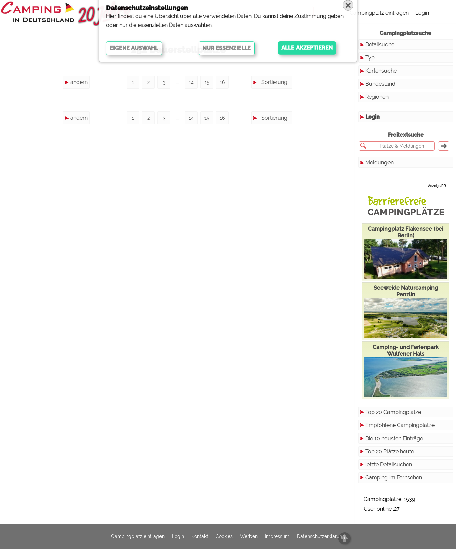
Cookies (224, 536)
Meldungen (379, 162)
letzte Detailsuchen (388, 464)
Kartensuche (381, 70)
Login (422, 13)
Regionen (377, 97)
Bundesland (380, 84)
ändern (79, 82)
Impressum (277, 536)
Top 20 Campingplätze (393, 412)
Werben (249, 536)
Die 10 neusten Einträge (394, 438)
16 (222, 82)
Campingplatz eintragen (379, 13)
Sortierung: (274, 82)
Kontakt (199, 536)
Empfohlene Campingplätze (400, 425)
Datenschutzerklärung (321, 536)
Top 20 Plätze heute (389, 451)
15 (206, 82)
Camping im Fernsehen (393, 477)
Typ (370, 57)
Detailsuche (379, 44)
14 (191, 82)
